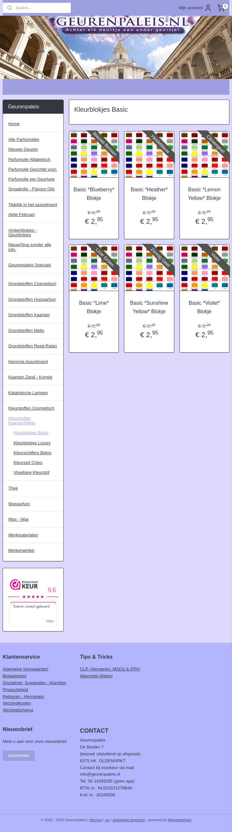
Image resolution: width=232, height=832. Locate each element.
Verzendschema (18, 709)
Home (14, 123)
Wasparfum (19, 503)
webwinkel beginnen (129, 820)
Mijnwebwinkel (179, 820)
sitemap (95, 820)
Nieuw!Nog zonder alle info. (29, 247)
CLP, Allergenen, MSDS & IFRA (110, 669)
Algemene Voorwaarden (25, 669)
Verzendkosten (17, 703)
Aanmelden (19, 755)
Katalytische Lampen (28, 392)
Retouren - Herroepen (23, 696)
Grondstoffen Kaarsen (29, 314)
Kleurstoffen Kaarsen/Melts (21, 420)
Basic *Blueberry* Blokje (94, 194)
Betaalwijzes (14, 675)
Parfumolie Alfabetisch (29, 159)
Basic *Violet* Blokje (204, 307)
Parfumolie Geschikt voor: (32, 169)
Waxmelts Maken (96, 675)
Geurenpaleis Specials (29, 264)
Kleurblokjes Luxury (32, 442)
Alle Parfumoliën (23, 139)
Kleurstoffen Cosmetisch (31, 408)
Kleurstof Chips (27, 462)
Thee (13, 488)
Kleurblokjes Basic (30, 432)
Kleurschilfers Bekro (32, 452)
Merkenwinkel (21, 550)
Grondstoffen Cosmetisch (32, 283)
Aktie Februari (21, 214)
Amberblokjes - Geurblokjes (22, 232)
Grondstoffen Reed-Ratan (32, 345)
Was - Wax (18, 519)
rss (107, 820)
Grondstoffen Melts (26, 330)
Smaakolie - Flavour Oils (31, 188)
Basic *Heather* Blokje (149, 194)
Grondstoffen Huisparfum (32, 299)
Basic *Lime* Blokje (94, 307)
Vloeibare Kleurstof (31, 472)
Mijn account (195, 8)
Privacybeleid (15, 689)
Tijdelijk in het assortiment (32, 204)
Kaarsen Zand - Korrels (30, 377)
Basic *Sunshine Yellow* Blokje (149, 307)
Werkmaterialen (23, 534)
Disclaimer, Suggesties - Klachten (34, 682)
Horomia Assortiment (28, 361)
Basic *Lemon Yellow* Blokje (204, 194)
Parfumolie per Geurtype (31, 179)
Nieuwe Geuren (23, 149)
